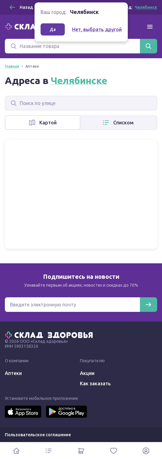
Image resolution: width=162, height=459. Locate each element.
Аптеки (13, 373)
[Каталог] (48, 450)
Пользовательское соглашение (38, 434)
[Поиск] (72, 46)
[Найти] (148, 46)
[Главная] (50, 334)
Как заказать (95, 383)
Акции (87, 373)
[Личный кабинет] (146, 450)
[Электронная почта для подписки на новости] (72, 305)
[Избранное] (113, 450)
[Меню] (150, 26)
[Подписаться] (148, 304)
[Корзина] (81, 450)
